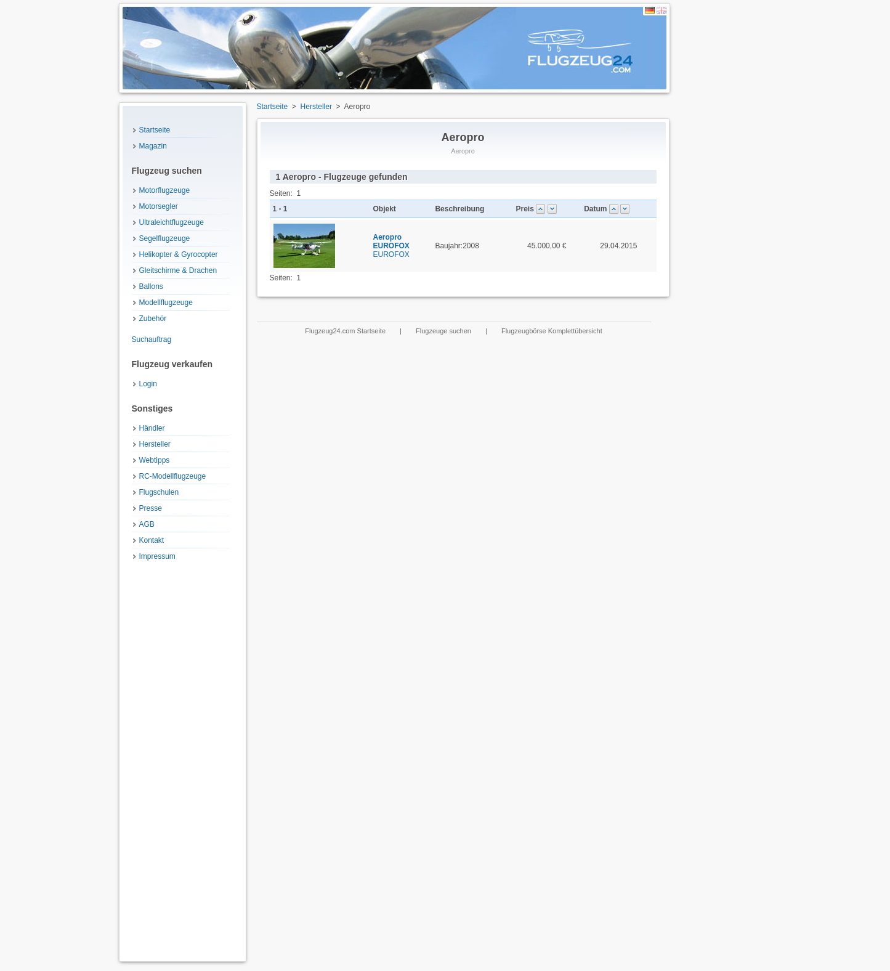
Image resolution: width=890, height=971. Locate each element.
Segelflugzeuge (164, 238)
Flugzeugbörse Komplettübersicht (551, 331)
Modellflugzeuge (166, 302)
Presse (150, 508)
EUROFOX (391, 246)
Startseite (155, 130)
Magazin (153, 146)
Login (148, 384)
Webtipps (154, 460)
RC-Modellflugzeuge (172, 476)
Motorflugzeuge (164, 190)
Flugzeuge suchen (444, 331)
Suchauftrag (152, 339)
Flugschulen (159, 492)
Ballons (151, 286)
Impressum (157, 556)
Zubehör (153, 318)
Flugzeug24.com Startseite (346, 331)
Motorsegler (158, 206)
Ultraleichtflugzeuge (171, 222)
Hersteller (155, 444)
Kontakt (151, 540)
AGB (147, 524)
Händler (152, 428)
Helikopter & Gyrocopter (178, 254)
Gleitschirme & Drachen (178, 270)
